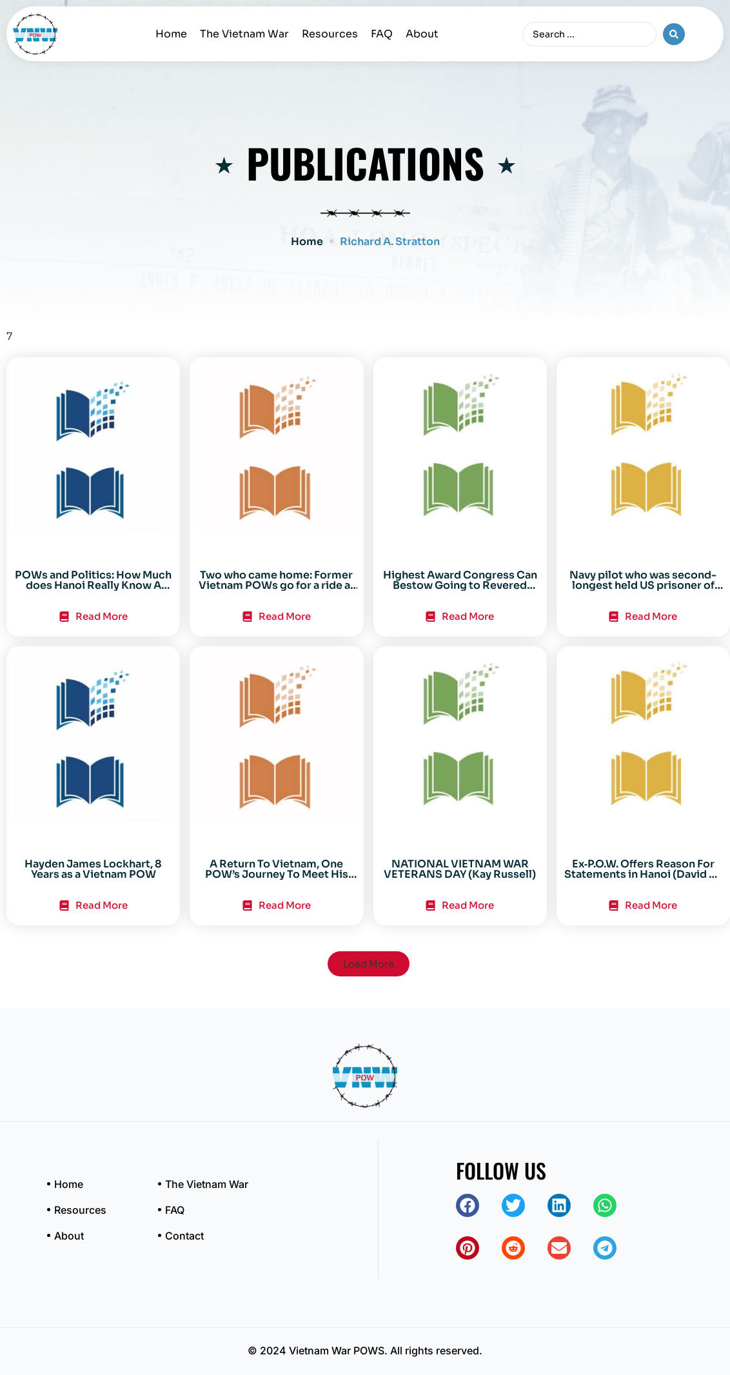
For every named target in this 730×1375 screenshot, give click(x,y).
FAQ (382, 34)
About (422, 34)
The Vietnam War (244, 34)
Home (171, 34)
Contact (184, 1235)
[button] (368, 963)
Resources (330, 34)
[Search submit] (674, 34)
